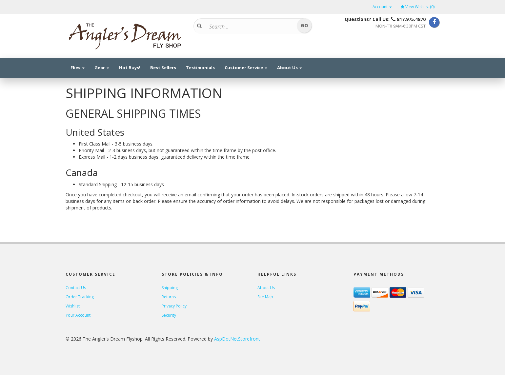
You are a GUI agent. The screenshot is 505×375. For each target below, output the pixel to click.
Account (382, 7)
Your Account (78, 315)
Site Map (265, 297)
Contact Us (76, 287)
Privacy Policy (174, 306)
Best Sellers (163, 67)
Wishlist (73, 306)
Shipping (170, 287)
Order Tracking (80, 297)
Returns (169, 297)
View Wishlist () (417, 7)
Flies (78, 67)
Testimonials (200, 67)
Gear (101, 67)
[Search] (250, 26)
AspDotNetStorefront (237, 339)
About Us (289, 67)
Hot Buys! (129, 67)
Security (169, 315)
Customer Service (246, 67)
